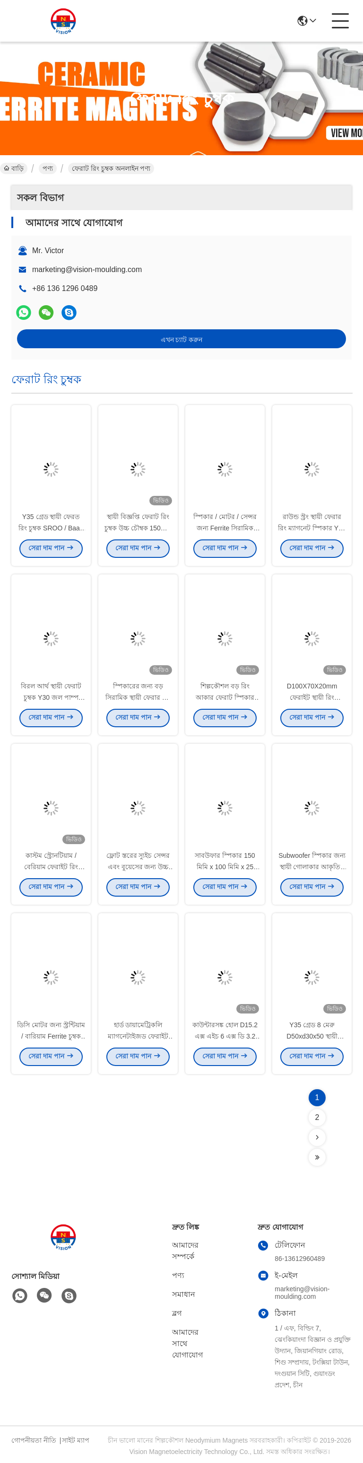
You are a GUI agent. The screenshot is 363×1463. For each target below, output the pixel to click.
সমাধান (183, 1294)
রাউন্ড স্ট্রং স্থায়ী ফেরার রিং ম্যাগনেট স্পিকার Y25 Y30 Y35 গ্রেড (312, 530)
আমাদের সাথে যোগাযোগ (187, 1343)
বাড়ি (14, 168)
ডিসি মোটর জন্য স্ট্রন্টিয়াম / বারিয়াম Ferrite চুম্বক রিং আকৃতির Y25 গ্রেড (51, 1038)
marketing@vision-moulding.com (87, 269)
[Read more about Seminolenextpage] (317, 1137)
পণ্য (48, 168)
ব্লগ (177, 1313)
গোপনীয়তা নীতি (33, 1440)
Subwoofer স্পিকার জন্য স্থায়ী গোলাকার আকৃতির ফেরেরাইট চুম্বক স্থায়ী (312, 869)
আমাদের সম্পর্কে (185, 1250)
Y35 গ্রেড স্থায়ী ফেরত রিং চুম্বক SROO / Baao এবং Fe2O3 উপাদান (50, 530)
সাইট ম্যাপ (75, 1440)
